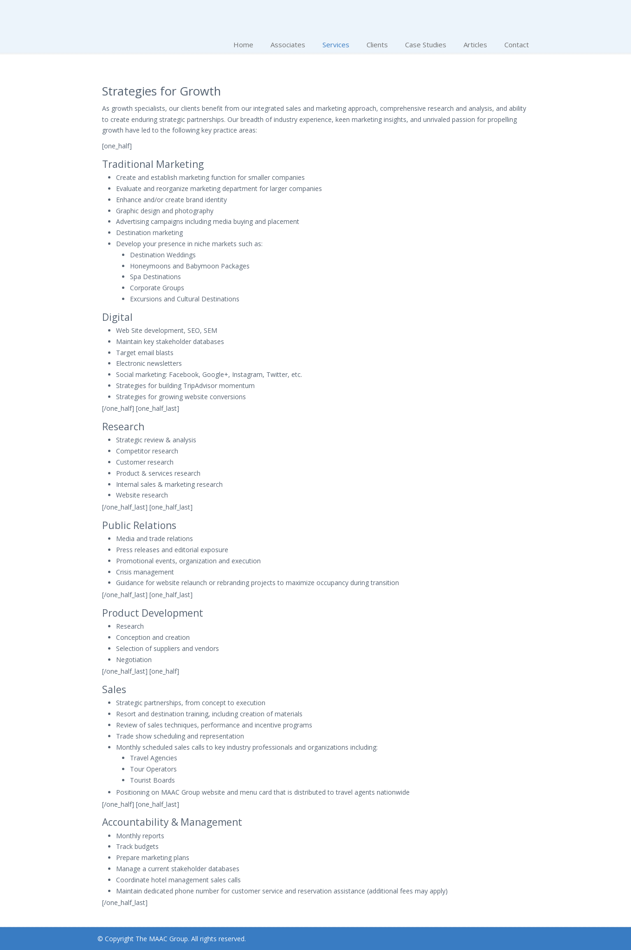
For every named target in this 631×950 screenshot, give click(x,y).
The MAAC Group (171, 17)
